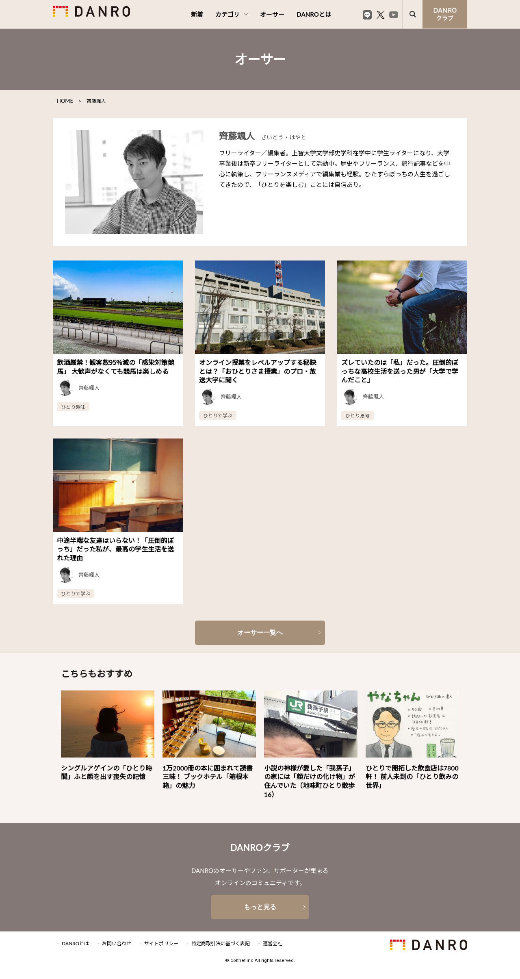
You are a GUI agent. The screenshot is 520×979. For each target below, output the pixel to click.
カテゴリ (231, 14)
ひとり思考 (357, 415)
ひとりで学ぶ (217, 415)
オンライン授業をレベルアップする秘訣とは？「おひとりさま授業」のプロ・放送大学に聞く (257, 370)
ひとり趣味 (73, 406)
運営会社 (272, 943)
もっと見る (260, 907)
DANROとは (314, 14)
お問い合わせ (116, 943)
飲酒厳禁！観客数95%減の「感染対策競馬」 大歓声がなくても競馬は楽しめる (115, 366)
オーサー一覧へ (260, 632)
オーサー (272, 14)
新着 (197, 14)
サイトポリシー (161, 943)
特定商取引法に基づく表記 (220, 943)
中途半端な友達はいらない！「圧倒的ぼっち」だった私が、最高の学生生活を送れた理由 (115, 548)
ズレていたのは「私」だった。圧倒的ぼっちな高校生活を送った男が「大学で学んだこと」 (399, 370)
